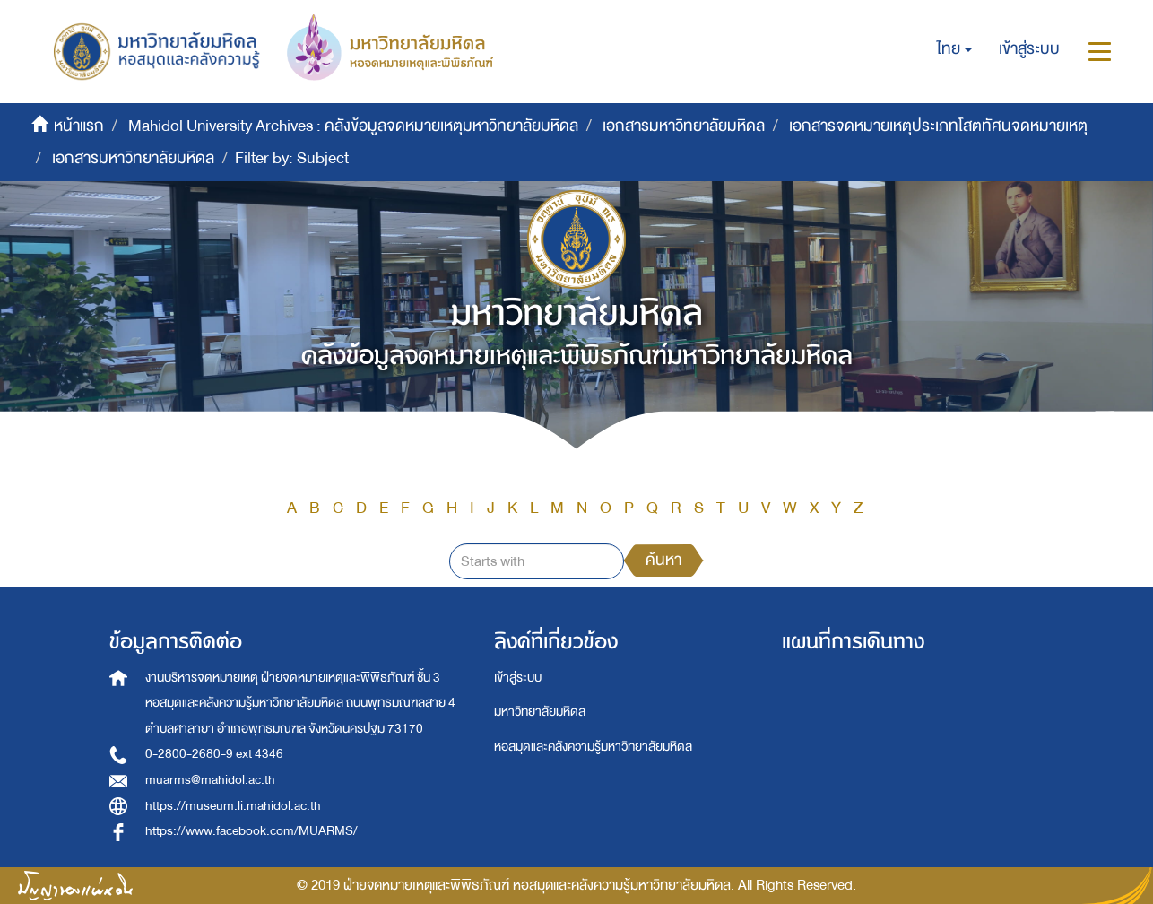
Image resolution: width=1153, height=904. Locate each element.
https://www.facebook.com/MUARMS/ (251, 831)
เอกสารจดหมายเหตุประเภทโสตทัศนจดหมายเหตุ (938, 126)
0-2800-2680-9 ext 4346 (214, 754)
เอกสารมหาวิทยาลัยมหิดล (684, 126)
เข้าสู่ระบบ (518, 677)
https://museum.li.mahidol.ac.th (233, 806)
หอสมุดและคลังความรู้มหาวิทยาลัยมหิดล (593, 746)
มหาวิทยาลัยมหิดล (539, 711)
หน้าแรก (79, 126)
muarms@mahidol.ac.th (210, 780)
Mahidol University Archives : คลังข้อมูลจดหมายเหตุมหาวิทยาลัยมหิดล (353, 126)
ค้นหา (663, 560)
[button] (954, 49)
